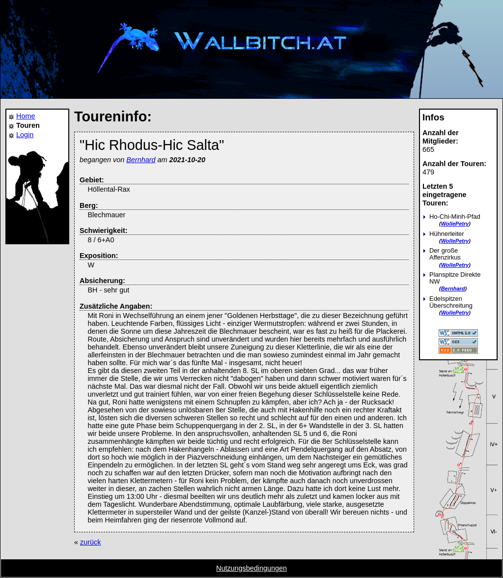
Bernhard (453, 288)
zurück (90, 542)
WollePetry (455, 224)
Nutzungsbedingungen (251, 568)
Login (24, 135)
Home (25, 116)
